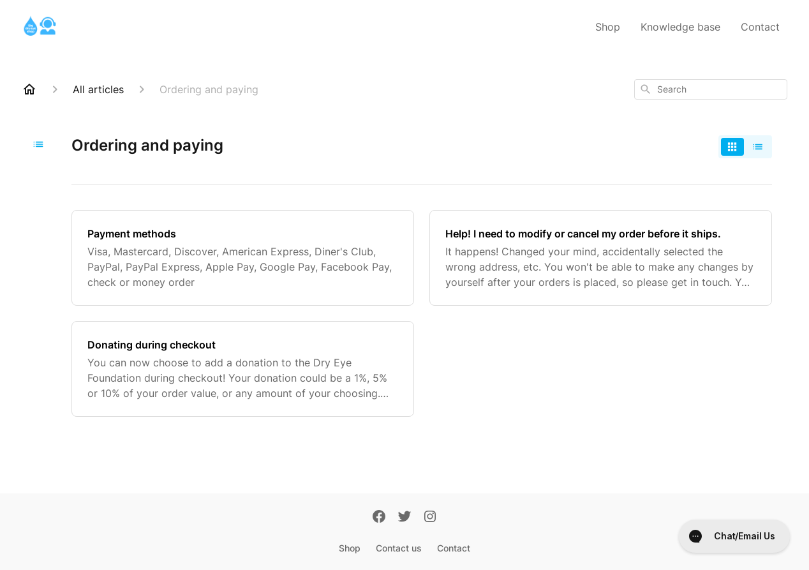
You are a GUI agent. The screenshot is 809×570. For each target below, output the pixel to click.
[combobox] (710, 89)
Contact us (399, 548)
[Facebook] (379, 518)
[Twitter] (404, 518)
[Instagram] (430, 518)
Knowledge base (680, 26)
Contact (760, 26)
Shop (607, 26)
